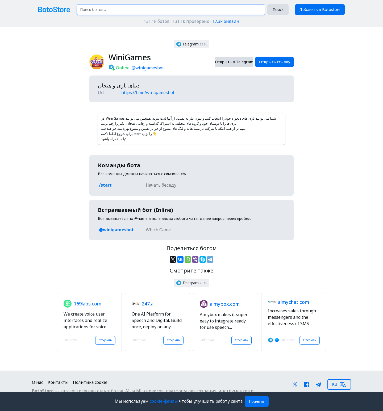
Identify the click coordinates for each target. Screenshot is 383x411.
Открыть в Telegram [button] (234, 61)
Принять (256, 401)
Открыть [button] (105, 340)
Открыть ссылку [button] (274, 61)
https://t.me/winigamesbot (147, 92)
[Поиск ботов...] (171, 9)
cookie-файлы (164, 401)
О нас (37, 382)
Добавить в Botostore (319, 9)
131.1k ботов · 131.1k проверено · (191, 21)
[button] (191, 44)
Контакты (58, 382)
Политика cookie (90, 382)
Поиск (278, 9)
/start (105, 185)
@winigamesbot (148, 68)
